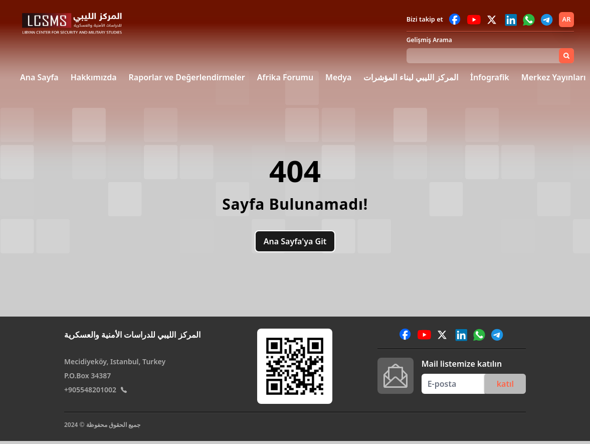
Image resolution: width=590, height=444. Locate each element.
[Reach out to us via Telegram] (547, 20)
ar (566, 19)
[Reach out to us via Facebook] (455, 20)
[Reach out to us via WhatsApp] (529, 20)
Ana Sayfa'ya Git (295, 241)
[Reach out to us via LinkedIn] (511, 20)
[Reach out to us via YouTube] (474, 20)
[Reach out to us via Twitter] (493, 20)
